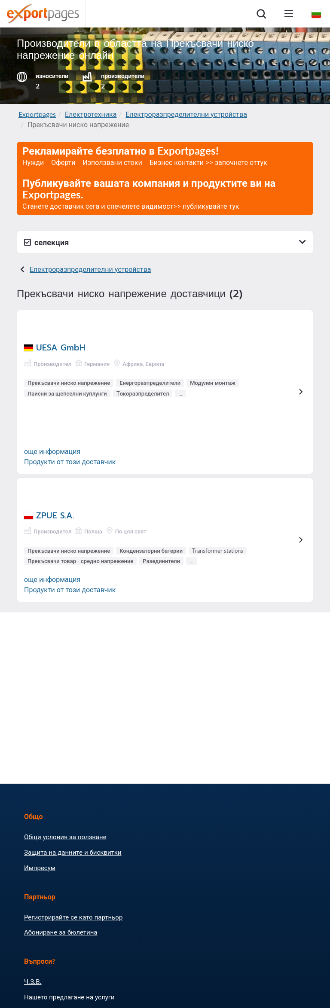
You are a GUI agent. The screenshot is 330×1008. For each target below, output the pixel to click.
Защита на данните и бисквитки (73, 852)
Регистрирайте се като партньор (73, 917)
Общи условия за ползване (65, 837)
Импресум (39, 867)
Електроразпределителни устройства (186, 114)
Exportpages (37, 114)
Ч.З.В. (33, 981)
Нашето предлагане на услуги (69, 997)
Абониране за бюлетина (60, 932)
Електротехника (90, 114)
